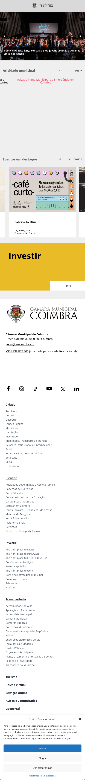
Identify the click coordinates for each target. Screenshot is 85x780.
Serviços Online (16, 693)
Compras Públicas (16, 622)
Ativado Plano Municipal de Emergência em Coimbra (46, 81)
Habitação (11, 432)
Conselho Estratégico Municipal (24, 574)
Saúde (9, 449)
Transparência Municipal (20, 665)
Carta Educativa (15, 493)
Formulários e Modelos (19, 644)
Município (11, 428)
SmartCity (11, 457)
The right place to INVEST (21, 549)
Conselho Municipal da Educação (25, 497)
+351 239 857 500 (17, 351)
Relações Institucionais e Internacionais (29, 445)
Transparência (16, 599)
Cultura (10, 415)
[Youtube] (49, 388)
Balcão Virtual (16, 685)
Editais (10, 635)
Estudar (11, 478)
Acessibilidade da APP (19, 606)
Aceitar (42, 748)
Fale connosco (14, 583)
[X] (63, 389)
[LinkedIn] (76, 388)
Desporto (11, 419)
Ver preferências (42, 767)
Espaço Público (14, 424)
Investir (11, 543)
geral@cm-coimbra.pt (20, 344)
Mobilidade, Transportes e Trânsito (26, 440)
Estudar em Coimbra (18, 505)
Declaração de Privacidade (42, 775)
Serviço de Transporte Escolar (23, 531)
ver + (78, 70)
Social (9, 461)
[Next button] (81, 36)
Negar (42, 758)
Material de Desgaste (18, 514)
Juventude (12, 436)
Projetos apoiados (16, 566)
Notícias (10, 587)
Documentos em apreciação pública (27, 631)
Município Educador (18, 518)
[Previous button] (4, 36)
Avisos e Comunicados (21, 701)
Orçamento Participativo (20, 652)
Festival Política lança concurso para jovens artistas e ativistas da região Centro (42, 52)
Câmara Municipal (16, 618)
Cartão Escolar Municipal (20, 501)
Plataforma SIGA (15, 522)
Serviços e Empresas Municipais (25, 453)
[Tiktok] (35, 389)
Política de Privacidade (19, 660)
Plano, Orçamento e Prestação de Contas (30, 656)
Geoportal (13, 709)
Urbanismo (12, 466)
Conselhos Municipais (19, 627)
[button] (79, 719)
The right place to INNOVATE (23, 553)
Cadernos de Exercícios (19, 489)
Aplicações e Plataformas (20, 610)
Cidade (10, 405)
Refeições (11, 526)
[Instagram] (21, 388)
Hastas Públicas (15, 648)
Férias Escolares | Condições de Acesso (29, 510)
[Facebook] (8, 388)
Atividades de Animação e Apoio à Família (30, 484)
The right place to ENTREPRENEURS (27, 558)
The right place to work (19, 570)
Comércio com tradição (19, 562)
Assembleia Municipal (19, 614)
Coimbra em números (18, 579)
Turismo (11, 677)
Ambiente (11, 411)
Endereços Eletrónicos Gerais (23, 639)
